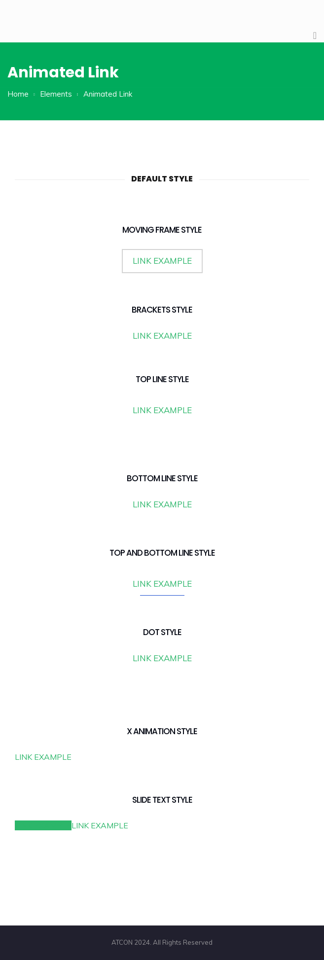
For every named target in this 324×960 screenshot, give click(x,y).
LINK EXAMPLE (162, 260)
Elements (56, 94)
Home (18, 94)
